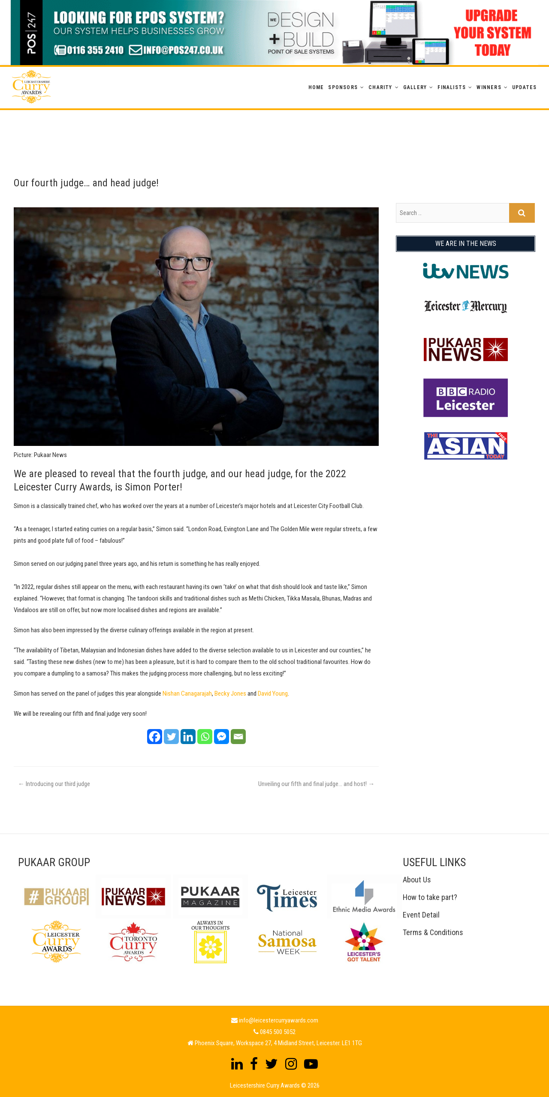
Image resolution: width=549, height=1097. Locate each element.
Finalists (451, 87)
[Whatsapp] (204, 736)
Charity (380, 87)
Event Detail (421, 914)
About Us (417, 879)
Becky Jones (230, 693)
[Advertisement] (274, 129)
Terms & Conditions (433, 932)
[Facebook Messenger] (221, 736)
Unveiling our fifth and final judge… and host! (316, 784)
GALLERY (415, 87)
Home (316, 87)
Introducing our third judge (54, 784)
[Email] (238, 736)
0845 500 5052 (278, 1032)
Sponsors (343, 87)
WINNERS (489, 87)
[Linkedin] (188, 736)
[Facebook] (154, 736)
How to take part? (430, 897)
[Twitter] (171, 736)
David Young (273, 693)
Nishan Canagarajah (187, 693)
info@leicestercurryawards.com (278, 1020)
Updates (524, 87)
